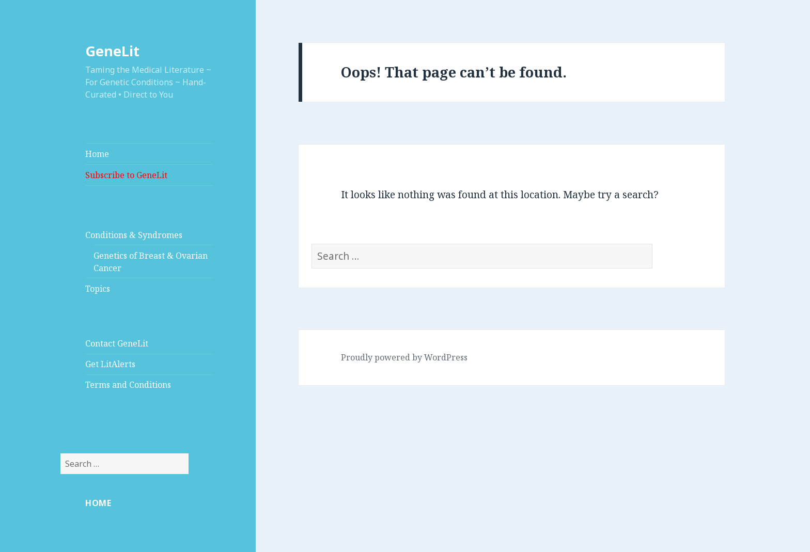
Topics (97, 288)
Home (97, 154)
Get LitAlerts (110, 364)
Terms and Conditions (128, 384)
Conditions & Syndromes (133, 235)
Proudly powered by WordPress (404, 357)
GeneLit (112, 50)
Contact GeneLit (116, 343)
